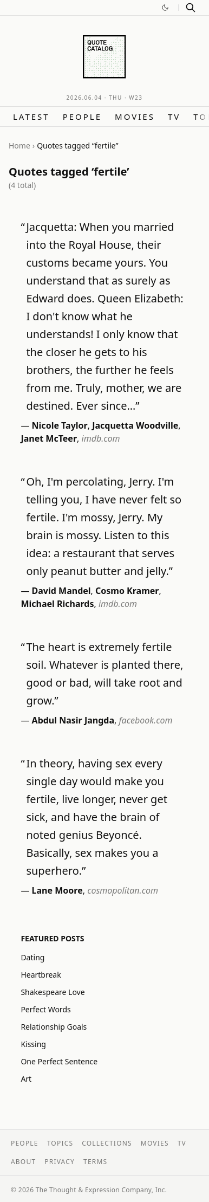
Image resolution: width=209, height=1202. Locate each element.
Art (26, 1079)
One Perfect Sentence (59, 1061)
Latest (31, 116)
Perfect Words (45, 1009)
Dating (32, 957)
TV (174, 116)
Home (19, 145)
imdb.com (101, 438)
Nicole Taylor (60, 425)
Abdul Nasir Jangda (73, 720)
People (82, 116)
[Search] (190, 7)
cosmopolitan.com (122, 890)
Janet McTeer (49, 438)
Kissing (33, 1044)
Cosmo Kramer (127, 591)
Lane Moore (57, 890)
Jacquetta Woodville (135, 425)
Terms (95, 1161)
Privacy (59, 1161)
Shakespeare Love (52, 992)
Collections (107, 1143)
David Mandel (61, 591)
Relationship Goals (54, 1027)
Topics (60, 1143)
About (23, 1161)
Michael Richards (57, 604)
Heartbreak (41, 975)
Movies (135, 116)
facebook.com (145, 720)
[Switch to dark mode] (165, 7)
